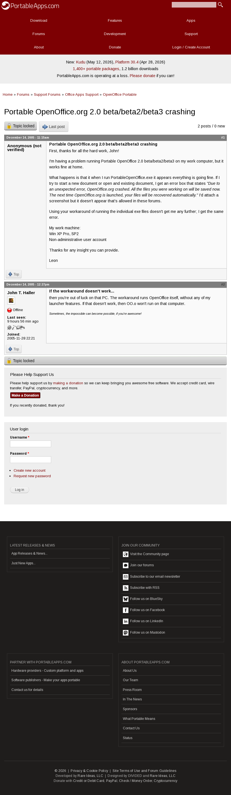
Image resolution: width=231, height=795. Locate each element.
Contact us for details (27, 690)
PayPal (111, 781)
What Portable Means (139, 719)
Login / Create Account (191, 47)
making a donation (68, 383)
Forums (39, 34)
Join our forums (138, 565)
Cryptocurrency (165, 781)
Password (19, 454)
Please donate (142, 75)
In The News (132, 699)
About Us (129, 671)
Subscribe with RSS (141, 588)
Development (115, 34)
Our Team (130, 680)
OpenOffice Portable (119, 94)
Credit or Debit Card (88, 781)
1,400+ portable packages (96, 69)
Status (127, 738)
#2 (223, 284)
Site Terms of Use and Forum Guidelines (145, 771)
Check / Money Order (135, 781)
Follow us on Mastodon (144, 633)
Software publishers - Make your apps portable (45, 680)
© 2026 (60, 771)
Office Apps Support (81, 94)
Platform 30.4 (126, 62)
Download (38, 20)
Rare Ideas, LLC (90, 776)
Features (115, 20)
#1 (223, 137)
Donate (115, 47)
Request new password (32, 476)
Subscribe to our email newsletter (151, 577)
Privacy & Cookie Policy (89, 771)
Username (19, 437)
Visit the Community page (146, 554)
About (39, 47)
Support (191, 34)
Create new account (29, 470)
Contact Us (131, 728)
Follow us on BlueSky (143, 599)
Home (8, 94)
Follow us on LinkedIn (143, 621)
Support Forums (47, 94)
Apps (191, 20)
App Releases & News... (29, 553)
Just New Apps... (23, 563)
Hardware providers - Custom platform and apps (47, 671)
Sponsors (130, 709)
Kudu (80, 62)
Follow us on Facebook (144, 610)
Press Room (132, 690)
